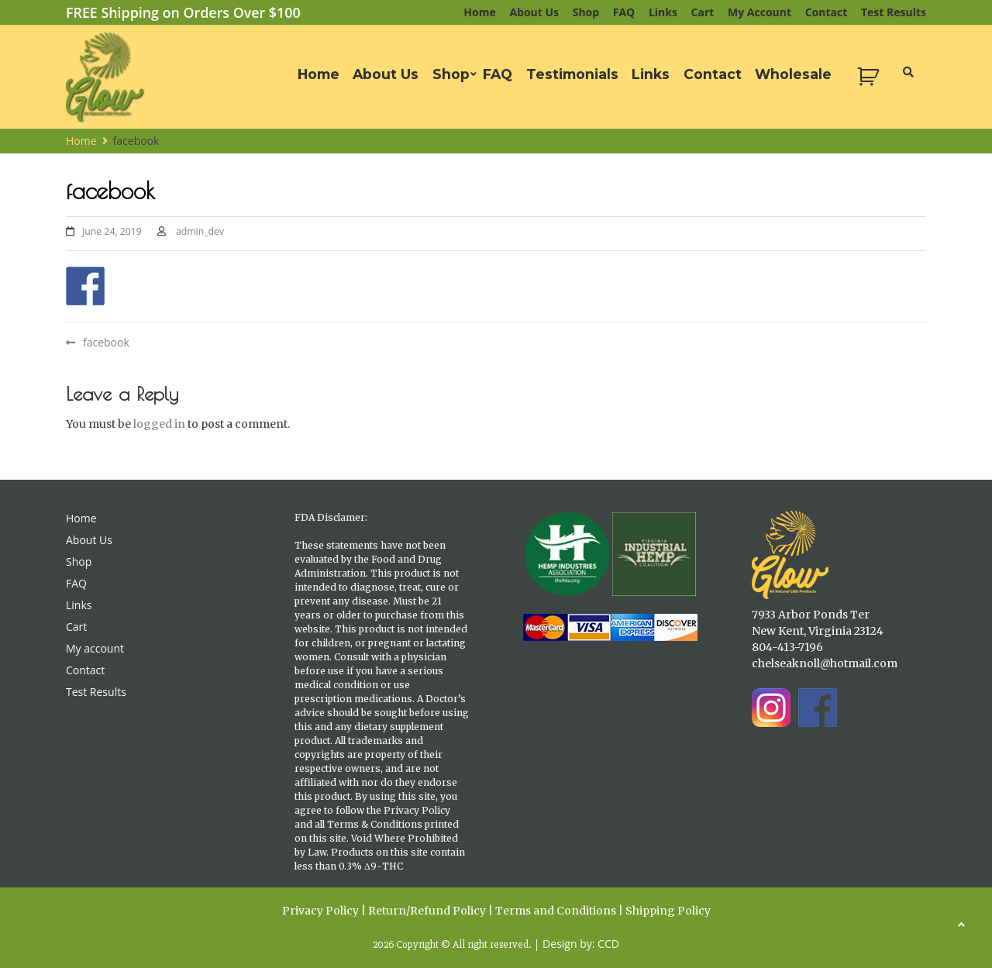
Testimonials (572, 74)
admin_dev (200, 231)
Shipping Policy (668, 911)
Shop (586, 12)
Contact (826, 12)
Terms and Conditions (555, 911)
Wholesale (793, 74)
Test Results (893, 12)
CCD (608, 943)
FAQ (624, 12)
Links (663, 12)
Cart (703, 12)
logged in (159, 424)
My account (759, 12)
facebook (106, 342)
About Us (534, 12)
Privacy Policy (320, 911)
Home (479, 12)
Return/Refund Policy (427, 911)
